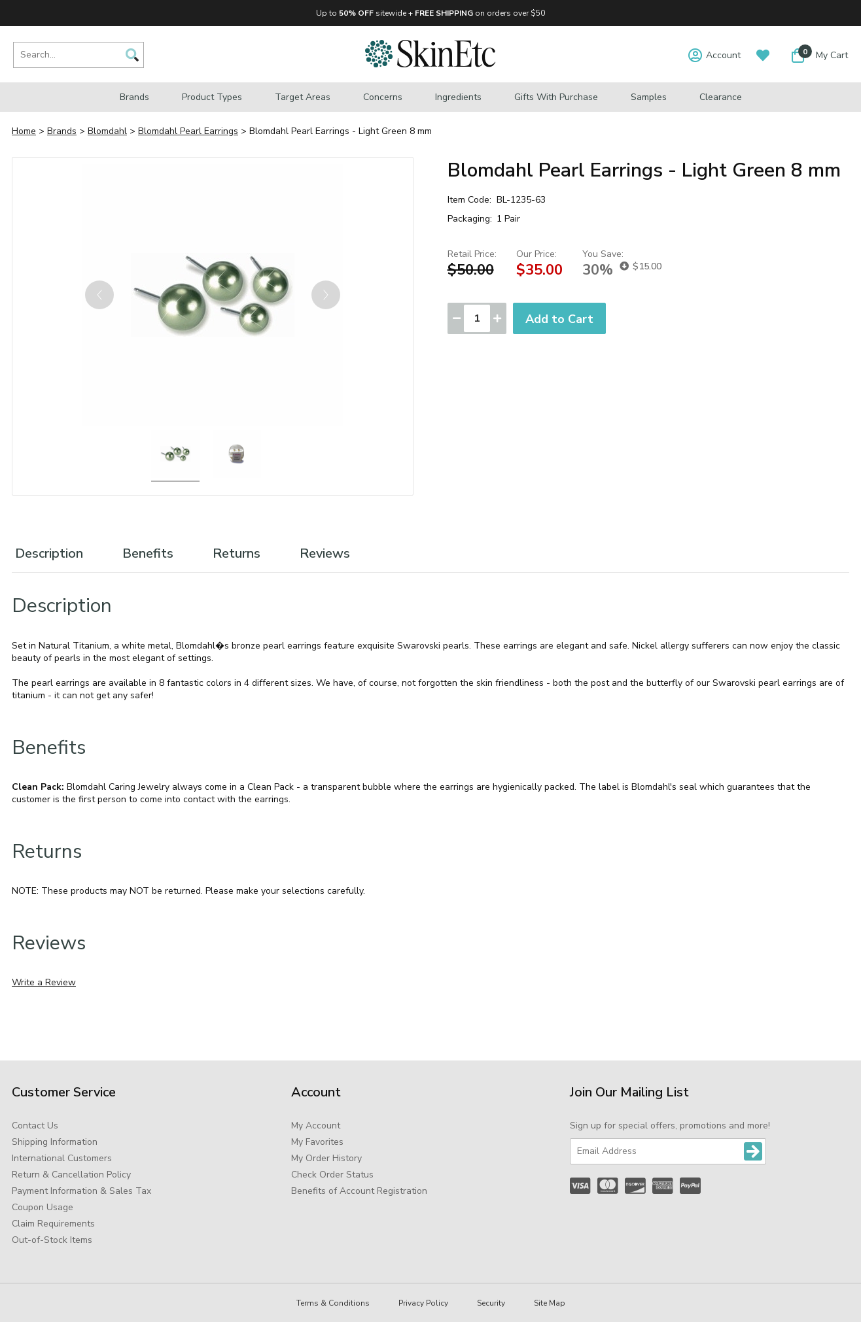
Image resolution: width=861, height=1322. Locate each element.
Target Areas (302, 97)
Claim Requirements (53, 1223)
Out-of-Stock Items (52, 1240)
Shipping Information (54, 1142)
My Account (315, 1125)
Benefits (147, 553)
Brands (134, 97)
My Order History (326, 1158)
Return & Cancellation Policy (71, 1174)
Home (24, 131)
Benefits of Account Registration (359, 1191)
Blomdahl (107, 131)
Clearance (720, 97)
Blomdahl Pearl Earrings (188, 131)
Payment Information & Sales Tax (81, 1191)
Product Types (212, 97)
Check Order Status (332, 1174)
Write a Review (44, 982)
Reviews (325, 553)
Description (49, 553)
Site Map (549, 1303)
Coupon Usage (42, 1207)
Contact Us (35, 1125)
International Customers (62, 1158)
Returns (236, 553)
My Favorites (317, 1142)
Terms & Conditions (333, 1303)
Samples (649, 97)
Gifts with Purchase (556, 97)
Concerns (382, 97)
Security (491, 1303)
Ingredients (458, 97)
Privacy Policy (423, 1303)
